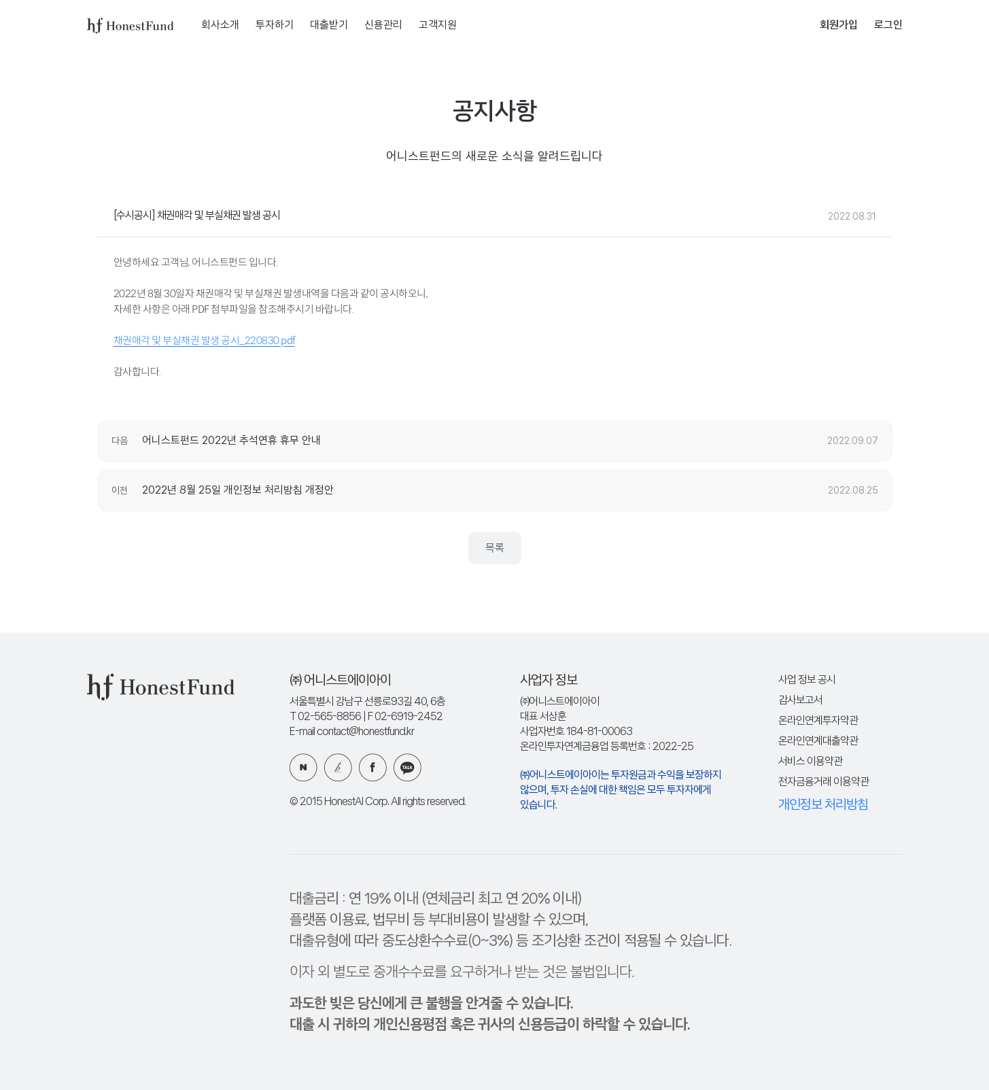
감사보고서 (800, 700)
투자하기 (275, 25)
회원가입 (839, 25)
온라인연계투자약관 (818, 721)
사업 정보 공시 (806, 680)
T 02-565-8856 (325, 717)
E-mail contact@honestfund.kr (352, 732)
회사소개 (220, 25)
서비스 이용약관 (810, 761)
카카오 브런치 (338, 767)
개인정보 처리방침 (823, 805)
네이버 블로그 (303, 767)
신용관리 (383, 25)
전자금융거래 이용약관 (823, 782)
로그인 (888, 25)
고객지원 (438, 25)
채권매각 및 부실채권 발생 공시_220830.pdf (204, 340)
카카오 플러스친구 (407, 767)
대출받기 (329, 25)
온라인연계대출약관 (818, 741)
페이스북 (373, 767)
